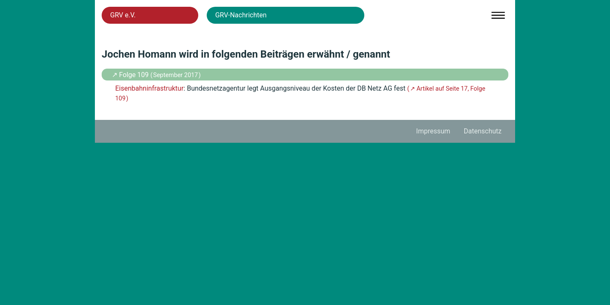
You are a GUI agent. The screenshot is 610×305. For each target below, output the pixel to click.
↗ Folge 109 (131, 75)
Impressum (433, 131)
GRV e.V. (123, 15)
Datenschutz (483, 131)
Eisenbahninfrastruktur (149, 88)
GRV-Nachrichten (240, 15)
